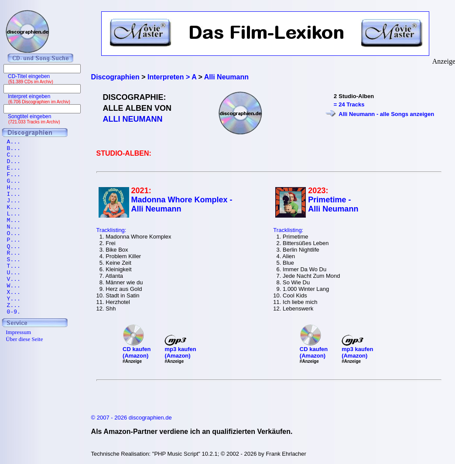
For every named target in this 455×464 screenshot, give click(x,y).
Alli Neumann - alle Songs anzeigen (386, 114)
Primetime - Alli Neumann (333, 204)
